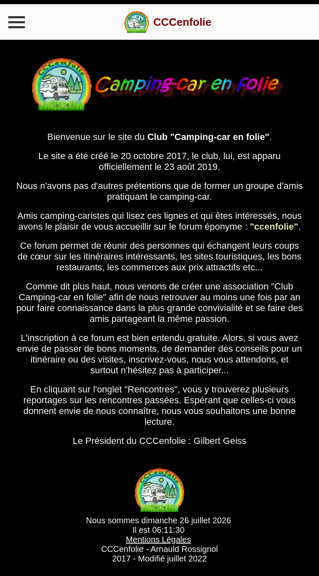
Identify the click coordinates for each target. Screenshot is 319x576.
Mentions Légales (158, 539)
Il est (159, 530)
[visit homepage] (167, 22)
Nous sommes (158, 520)
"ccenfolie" (274, 226)
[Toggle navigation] (16, 22)
